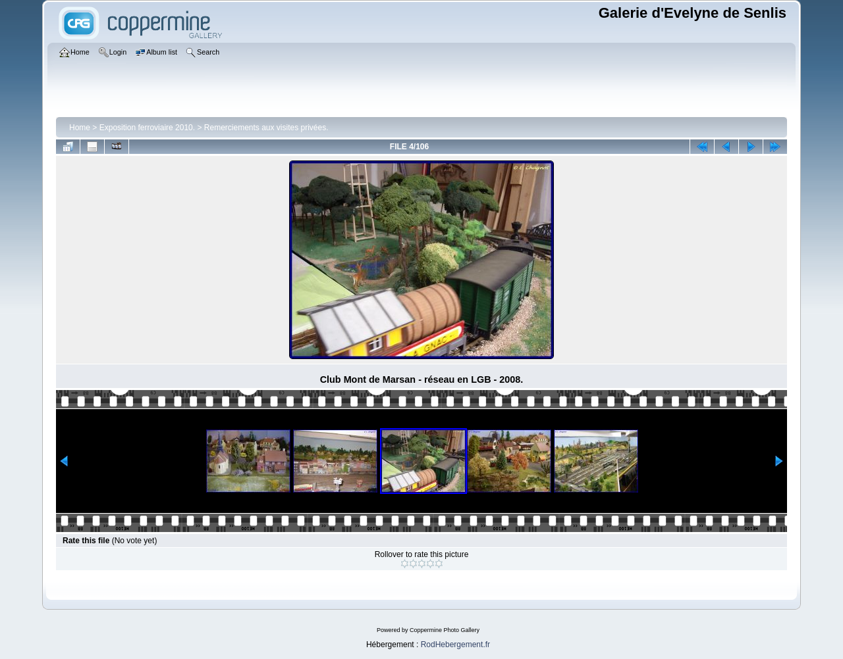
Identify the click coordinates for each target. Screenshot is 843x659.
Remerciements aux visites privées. (266, 127)
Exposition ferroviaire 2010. (147, 127)
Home (79, 127)
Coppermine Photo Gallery (444, 630)
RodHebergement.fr (455, 644)
